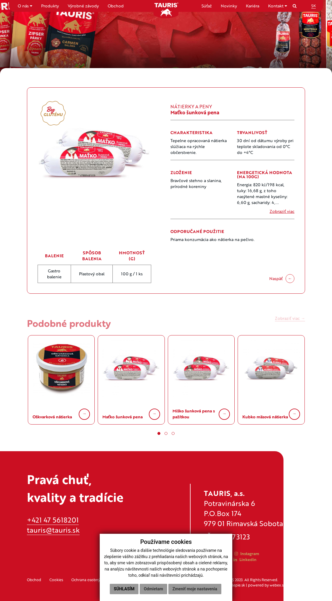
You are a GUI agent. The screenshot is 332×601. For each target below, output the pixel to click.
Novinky (229, 6)
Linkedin (245, 559)
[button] (158, 433)
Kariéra (252, 6)
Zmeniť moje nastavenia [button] (195, 588)
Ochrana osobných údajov (94, 579)
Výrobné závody (83, 6)
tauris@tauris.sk (53, 530)
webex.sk (278, 585)
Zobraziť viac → (290, 321)
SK (313, 5)
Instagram (246, 553)
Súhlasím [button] (124, 588)
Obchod (116, 6)
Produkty (50, 6)
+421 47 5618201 (53, 520)
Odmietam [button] (153, 588)
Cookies (56, 579)
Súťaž (207, 6)
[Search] (294, 6)
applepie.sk (235, 585)
